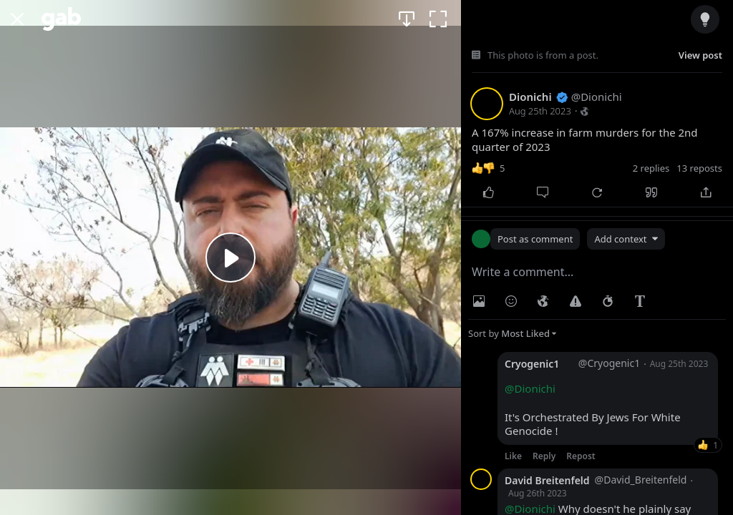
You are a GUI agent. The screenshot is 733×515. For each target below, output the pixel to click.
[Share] (705, 192)
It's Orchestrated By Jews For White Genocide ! (593, 410)
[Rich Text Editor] (640, 301)
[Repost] (597, 192)
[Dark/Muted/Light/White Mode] (705, 19)
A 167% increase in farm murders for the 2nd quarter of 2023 (585, 140)
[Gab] (61, 19)
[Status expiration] (607, 301)
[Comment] (542, 192)
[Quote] (651, 192)
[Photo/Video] (479, 301)
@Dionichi (530, 388)
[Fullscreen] (438, 19)
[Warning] (575, 301)
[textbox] (597, 272)
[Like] (488, 192)
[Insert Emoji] (511, 301)
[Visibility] (543, 301)
